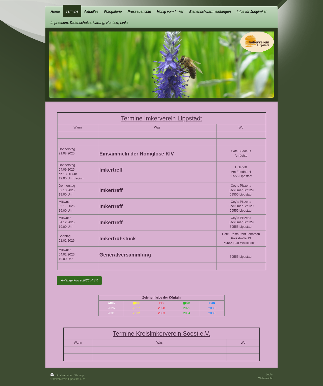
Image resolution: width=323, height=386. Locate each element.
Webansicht (265, 378)
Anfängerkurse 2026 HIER (79, 280)
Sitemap (79, 375)
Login (269, 374)
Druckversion (61, 375)
